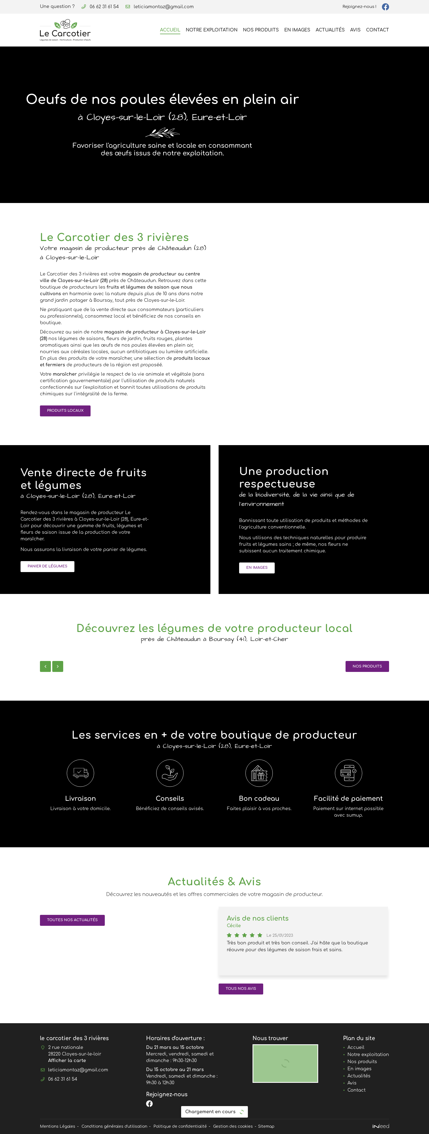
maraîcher (65, 374)
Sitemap (266, 1126)
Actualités (330, 30)
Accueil (170, 30)
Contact (377, 30)
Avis (355, 30)
